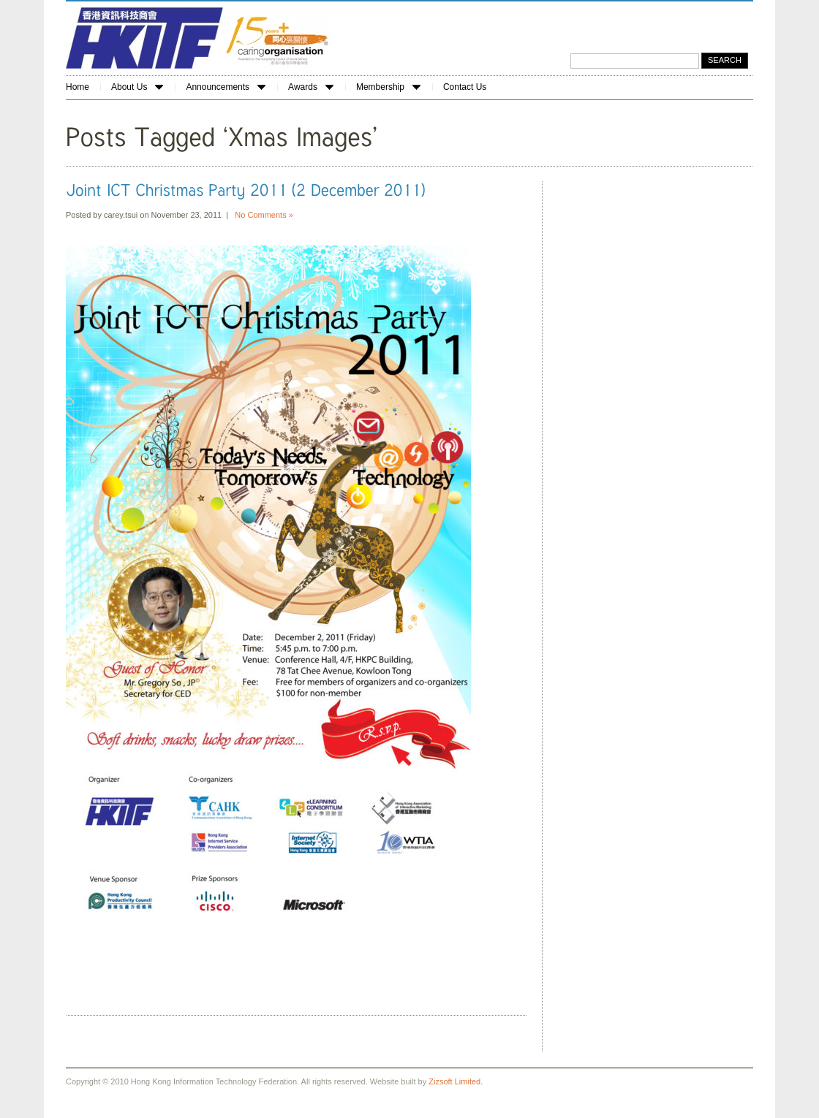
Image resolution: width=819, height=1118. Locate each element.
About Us (137, 87)
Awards (310, 87)
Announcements (225, 87)
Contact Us (464, 87)
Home (77, 87)
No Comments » (263, 214)
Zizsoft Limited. (456, 1081)
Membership (388, 87)
